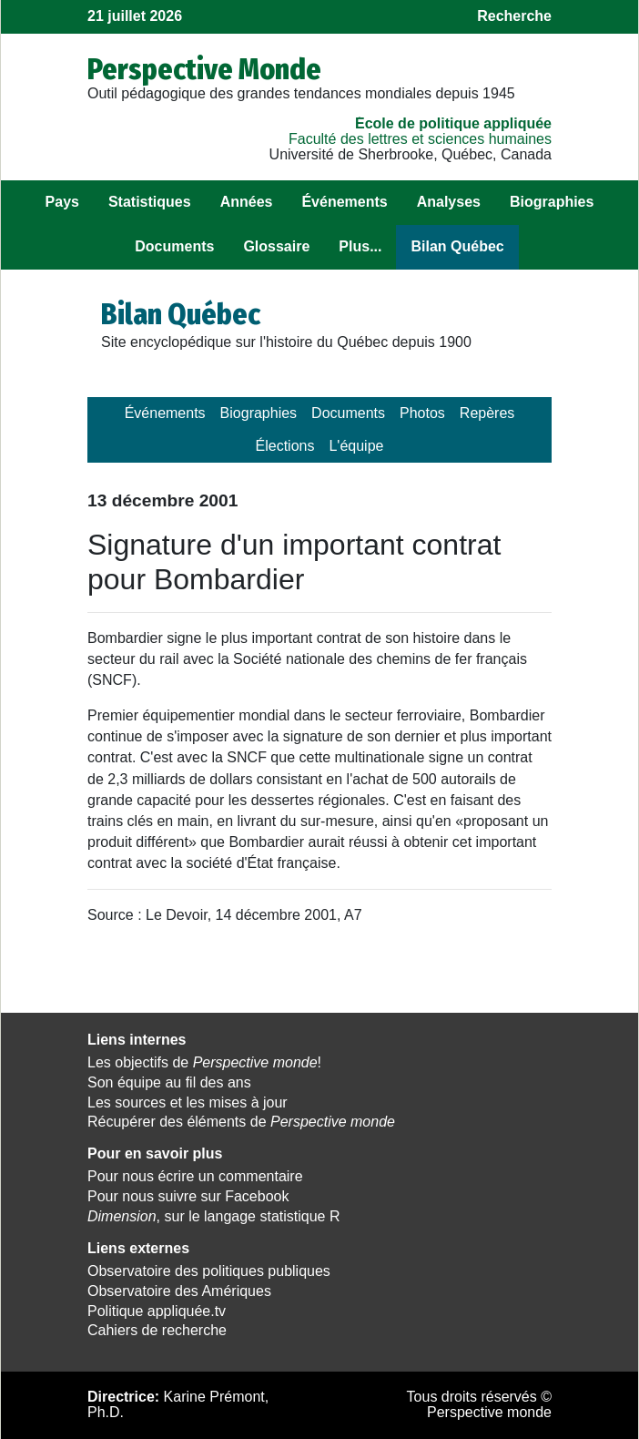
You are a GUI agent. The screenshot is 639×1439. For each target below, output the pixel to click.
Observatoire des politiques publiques (208, 1271)
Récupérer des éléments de (241, 1121)
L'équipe (356, 446)
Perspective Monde (204, 69)
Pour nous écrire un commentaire (195, 1176)
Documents (174, 246)
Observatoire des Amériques (179, 1291)
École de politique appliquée (453, 123)
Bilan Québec (457, 246)
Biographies (551, 201)
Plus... (360, 246)
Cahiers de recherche (157, 1330)
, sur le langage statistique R (213, 1216)
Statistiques (149, 201)
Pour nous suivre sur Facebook (188, 1196)
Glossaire (276, 246)
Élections (285, 446)
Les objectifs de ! (204, 1062)
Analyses (449, 201)
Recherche (514, 16)
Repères (487, 413)
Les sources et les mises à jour (187, 1102)
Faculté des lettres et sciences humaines (420, 139)
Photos (422, 413)
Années (246, 201)
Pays (62, 201)
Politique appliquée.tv (156, 1311)
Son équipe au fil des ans (169, 1082)
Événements (344, 201)
